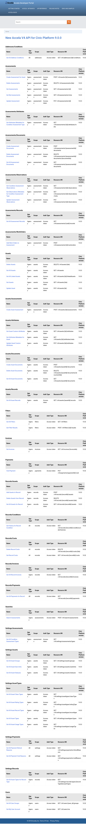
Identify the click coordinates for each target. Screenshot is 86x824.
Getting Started (14, 8)
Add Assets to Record (13, 492)
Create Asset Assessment (14, 310)
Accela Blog (12, 12)
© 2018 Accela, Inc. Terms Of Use (38, 821)
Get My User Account (13, 809)
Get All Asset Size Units (14, 667)
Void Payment (10, 471)
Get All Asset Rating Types (15, 702)
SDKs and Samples (68, 8)
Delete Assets (10, 264)
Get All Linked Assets (13, 276)
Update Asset (10, 288)
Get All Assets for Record (14, 504)
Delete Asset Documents (14, 371)
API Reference (42, 8)
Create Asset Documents (14, 365)
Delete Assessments (13, 83)
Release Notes (54, 8)
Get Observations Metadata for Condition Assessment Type (15, 194)
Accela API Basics (28, 8)
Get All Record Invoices (13, 575)
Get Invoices (10, 449)
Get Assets (10, 282)
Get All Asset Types (12, 718)
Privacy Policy (54, 821)
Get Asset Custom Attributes (15, 331)
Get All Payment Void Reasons (16, 756)
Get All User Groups (12, 803)
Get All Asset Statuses (13, 673)
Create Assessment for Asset (15, 77)
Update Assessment (12, 101)
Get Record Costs (12, 555)
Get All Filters (10, 422)
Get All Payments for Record (15, 596)
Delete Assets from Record (15, 498)
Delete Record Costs (13, 549)
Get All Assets (11, 270)
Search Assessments (13, 618)
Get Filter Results (12, 428)
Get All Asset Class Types (14, 694)
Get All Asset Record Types (15, 710)
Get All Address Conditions (15, 58)
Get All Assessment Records (15, 221)
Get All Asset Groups (13, 661)
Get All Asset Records (13, 400)
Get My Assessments (13, 95)
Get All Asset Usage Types (14, 724)
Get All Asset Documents (14, 379)
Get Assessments (12, 89)
